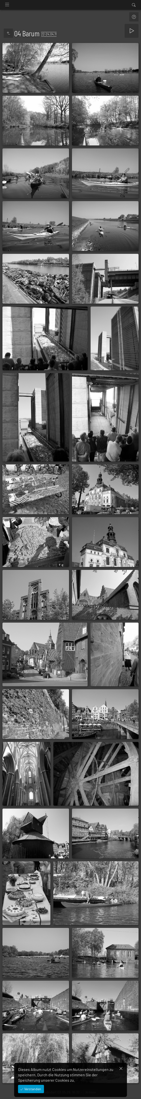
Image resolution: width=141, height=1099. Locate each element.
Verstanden (32, 1089)
